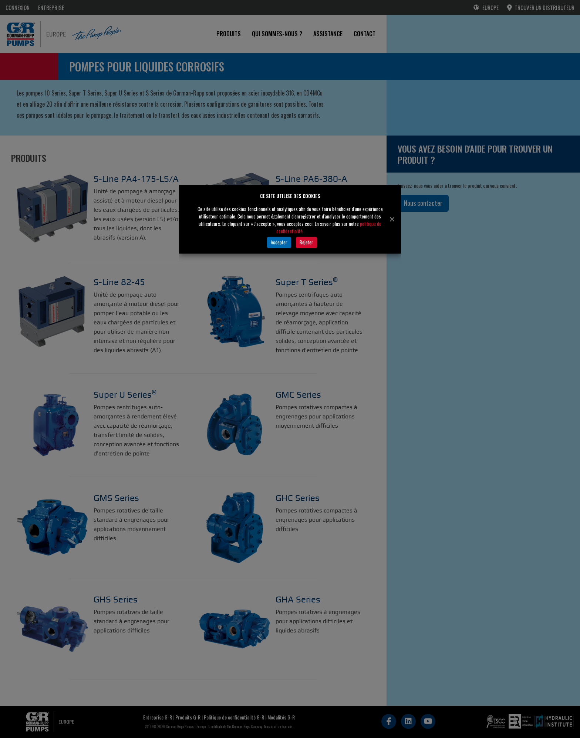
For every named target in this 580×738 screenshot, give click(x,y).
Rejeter (306, 242)
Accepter (279, 242)
